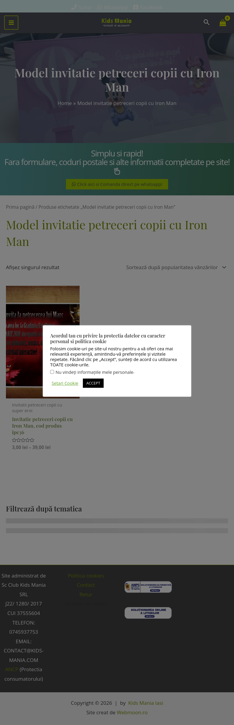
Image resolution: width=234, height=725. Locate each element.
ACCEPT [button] (93, 383)
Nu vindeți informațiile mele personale (94, 372)
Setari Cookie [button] (65, 383)
